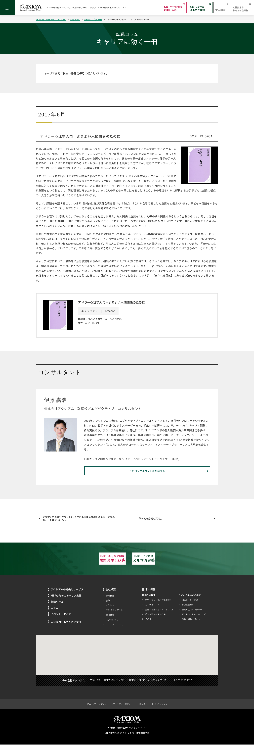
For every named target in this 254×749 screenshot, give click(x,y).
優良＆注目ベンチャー (192, 613)
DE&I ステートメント (96, 708)
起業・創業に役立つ (191, 623)
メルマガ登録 (163, 562)
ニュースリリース (114, 629)
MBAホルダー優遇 (190, 604)
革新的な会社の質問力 (151, 521)
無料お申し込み (90, 562)
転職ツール (57, 606)
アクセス (110, 609)
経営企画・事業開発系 (155, 618)
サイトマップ (161, 708)
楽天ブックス (89, 311)
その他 (148, 623)
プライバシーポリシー (122, 708)
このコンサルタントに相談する (178, 476)
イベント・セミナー (62, 618)
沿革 (108, 604)
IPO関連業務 (187, 609)
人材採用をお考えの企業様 (66, 626)
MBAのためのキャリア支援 (66, 600)
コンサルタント (152, 609)
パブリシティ (112, 624)
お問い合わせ (143, 708)
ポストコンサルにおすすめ (194, 618)
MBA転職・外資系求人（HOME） (51, 19)
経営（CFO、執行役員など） (158, 604)
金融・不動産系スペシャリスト (159, 613)
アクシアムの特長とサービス (67, 594)
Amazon (110, 311)
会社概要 (110, 600)
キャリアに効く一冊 (93, 19)
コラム (54, 612)
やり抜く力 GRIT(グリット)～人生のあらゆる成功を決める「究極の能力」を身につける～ (78, 522)
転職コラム (75, 19)
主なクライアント (114, 614)
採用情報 (110, 619)
